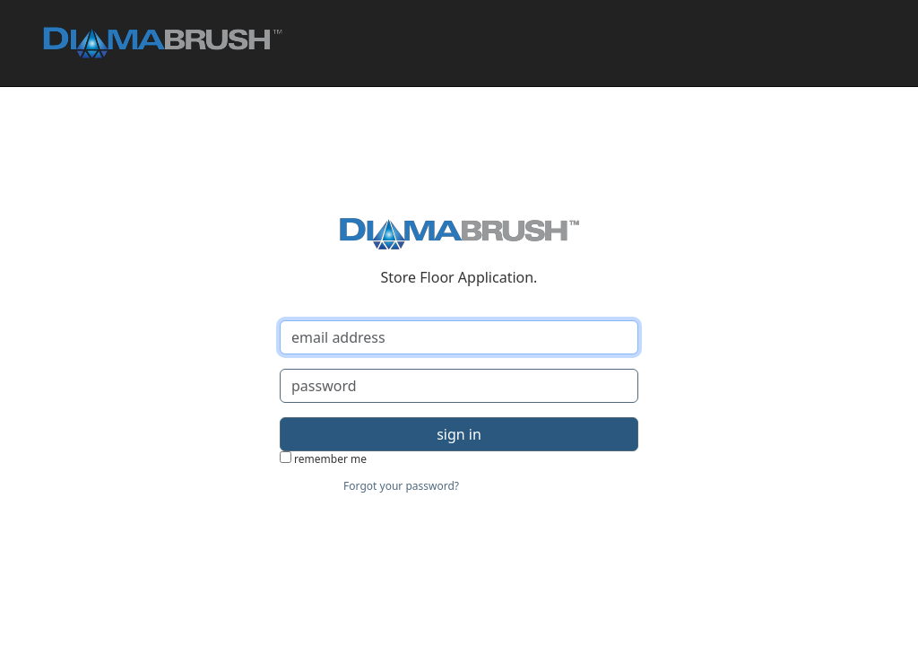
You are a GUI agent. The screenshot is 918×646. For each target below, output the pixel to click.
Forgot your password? (401, 485)
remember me (323, 459)
